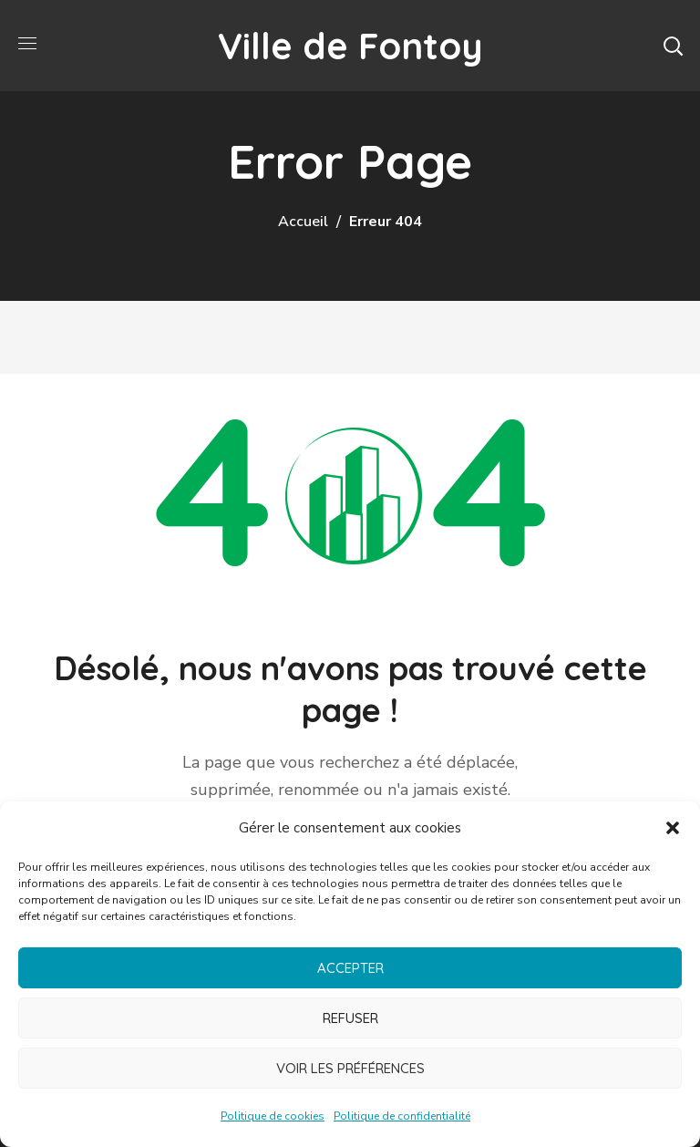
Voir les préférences (350, 1068)
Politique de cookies (272, 1116)
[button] (673, 828)
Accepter (350, 967)
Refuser (350, 1018)
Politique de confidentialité (402, 1116)
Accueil (303, 222)
